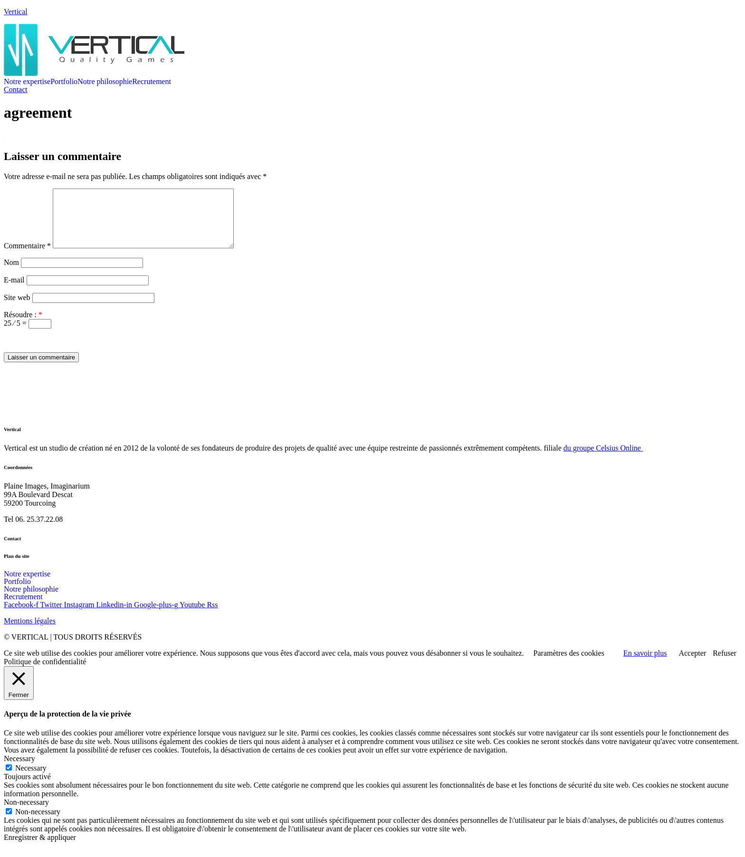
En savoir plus (645, 664)
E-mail (14, 291)
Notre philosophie (104, 81)
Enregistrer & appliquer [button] (40, 849)
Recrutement (151, 81)
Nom (11, 274)
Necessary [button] (19, 770)
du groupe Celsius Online (603, 459)
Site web (17, 309)
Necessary (31, 779)
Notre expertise (27, 81)
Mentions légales (30, 632)
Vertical (16, 12)
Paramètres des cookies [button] (569, 664)
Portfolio (63, 81)
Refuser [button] (724, 664)
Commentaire (27, 257)
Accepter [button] (692, 664)
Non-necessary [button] (26, 814)
